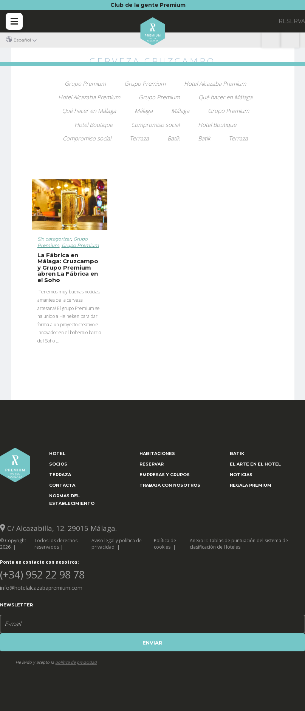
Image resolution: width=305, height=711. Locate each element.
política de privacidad (76, 662)
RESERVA (292, 21)
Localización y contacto (271, 40)
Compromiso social (155, 124)
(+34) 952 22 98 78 (289, 40)
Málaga (144, 110)
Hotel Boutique (93, 124)
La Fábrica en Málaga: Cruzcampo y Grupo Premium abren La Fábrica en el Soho (67, 267)
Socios (58, 464)
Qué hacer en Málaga (225, 97)
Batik (173, 138)
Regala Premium (250, 485)
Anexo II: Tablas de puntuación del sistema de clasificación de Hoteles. (239, 543)
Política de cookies (165, 543)
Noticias (241, 474)
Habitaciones (157, 453)
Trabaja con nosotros (169, 485)
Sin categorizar (54, 239)
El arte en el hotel (255, 464)
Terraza (139, 138)
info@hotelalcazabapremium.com (41, 587)
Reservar (151, 464)
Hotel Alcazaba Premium (215, 83)
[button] (21, 40)
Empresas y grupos (164, 474)
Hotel (57, 453)
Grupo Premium (85, 83)
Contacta (62, 485)
